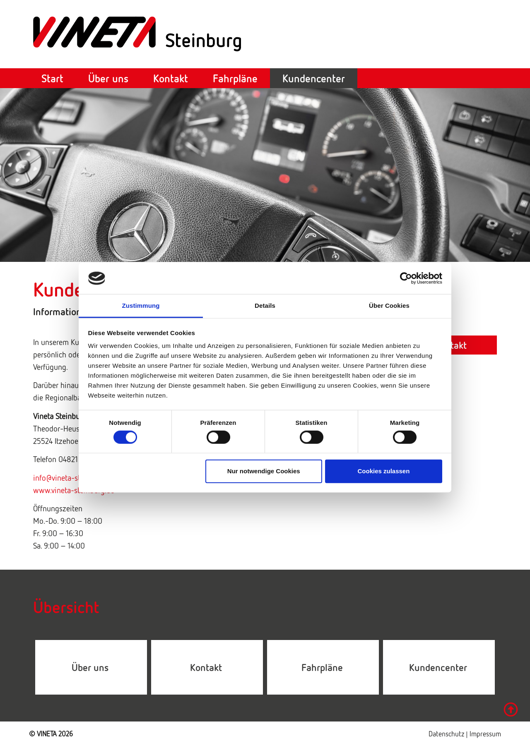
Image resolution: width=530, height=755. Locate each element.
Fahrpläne (235, 78)
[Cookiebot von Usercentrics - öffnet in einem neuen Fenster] (406, 278)
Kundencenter (313, 78)
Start (52, 78)
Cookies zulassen (383, 471)
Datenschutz (447, 733)
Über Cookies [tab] (389, 305)
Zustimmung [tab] (141, 305)
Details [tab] (265, 305)
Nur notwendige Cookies (263, 471)
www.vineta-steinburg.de (73, 490)
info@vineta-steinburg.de (74, 477)
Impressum (485, 733)
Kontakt (170, 78)
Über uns (108, 78)
